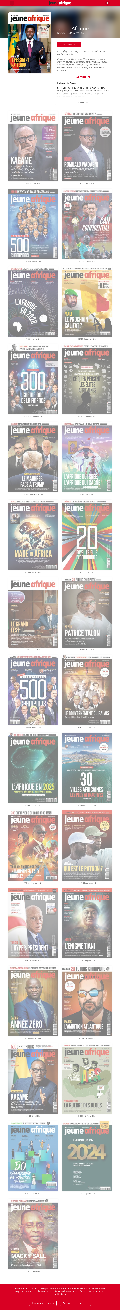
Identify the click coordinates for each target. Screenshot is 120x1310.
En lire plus (83, 102)
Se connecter (69, 44)
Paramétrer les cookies (43, 1303)
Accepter (84, 1303)
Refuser (66, 1303)
